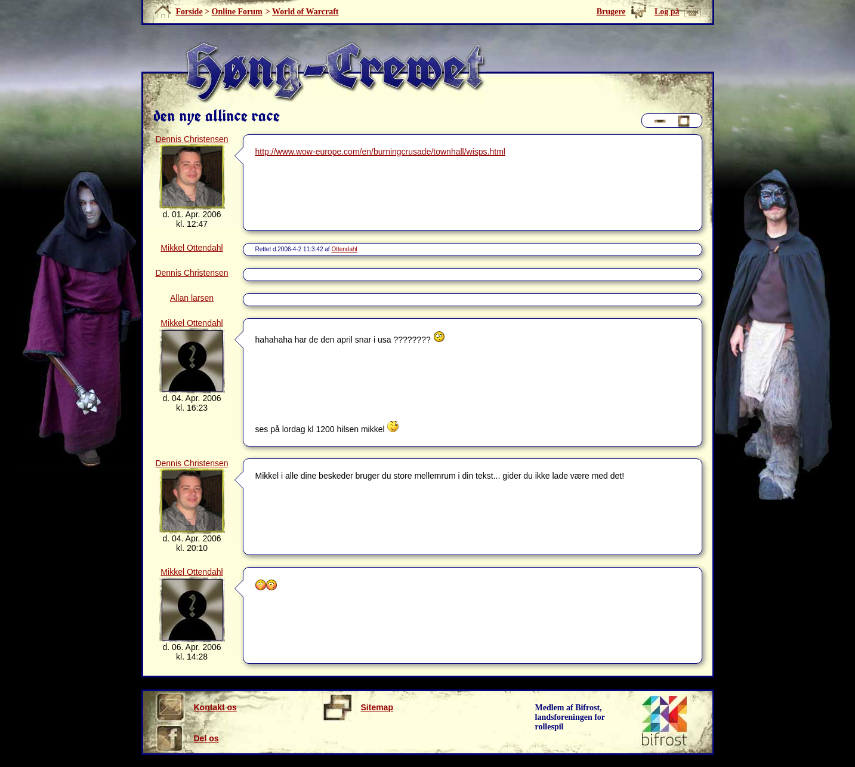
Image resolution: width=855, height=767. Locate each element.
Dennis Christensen (191, 139)
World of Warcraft (305, 11)
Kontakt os (196, 707)
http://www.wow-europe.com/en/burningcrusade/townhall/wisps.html (380, 151)
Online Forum (237, 11)
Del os (187, 738)
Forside (189, 11)
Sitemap (357, 707)
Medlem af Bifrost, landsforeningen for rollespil (570, 717)
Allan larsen (192, 298)
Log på (667, 11)
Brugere (611, 11)
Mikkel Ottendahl (191, 247)
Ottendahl (344, 249)
